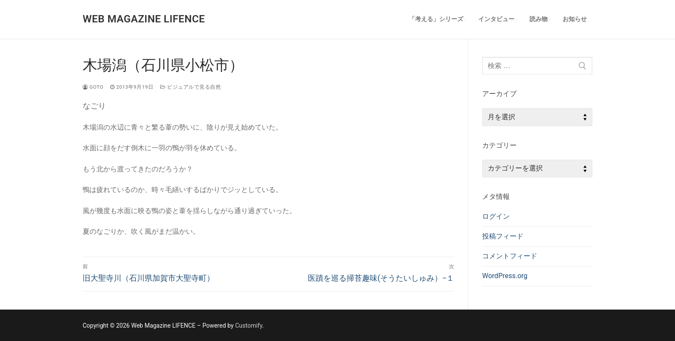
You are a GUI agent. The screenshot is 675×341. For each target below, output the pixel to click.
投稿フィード (502, 236)
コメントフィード (509, 256)
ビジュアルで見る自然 (190, 87)
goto (93, 87)
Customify (248, 325)
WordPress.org (504, 276)
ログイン (496, 216)
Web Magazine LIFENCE (144, 19)
